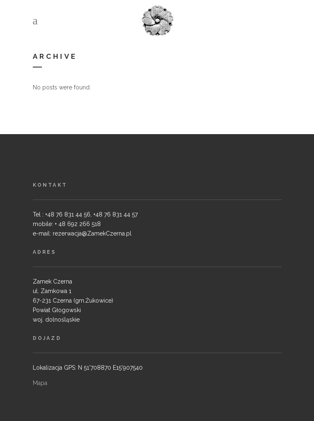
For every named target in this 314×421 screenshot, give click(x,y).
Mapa (40, 383)
